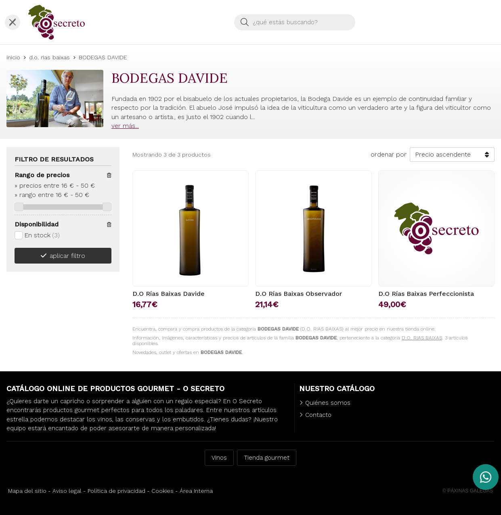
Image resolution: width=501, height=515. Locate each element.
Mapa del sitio (27, 491)
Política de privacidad (116, 491)
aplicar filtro (67, 256)
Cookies (162, 491)
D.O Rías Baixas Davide (168, 293)
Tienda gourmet (266, 457)
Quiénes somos (327, 402)
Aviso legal (67, 491)
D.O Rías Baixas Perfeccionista (426, 293)
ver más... (125, 126)
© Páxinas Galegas (467, 491)
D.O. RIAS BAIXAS (422, 338)
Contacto (318, 415)
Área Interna (196, 491)
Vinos (219, 457)
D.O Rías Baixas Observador (298, 293)
